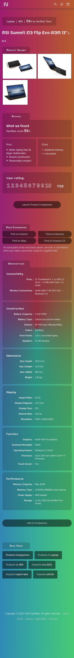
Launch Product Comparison (37, 204)
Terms (20, 619)
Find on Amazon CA (54, 240)
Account (53, 619)
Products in (48, 555)
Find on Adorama (55, 234)
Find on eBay (19, 240)
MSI (20, 21)
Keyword (42, 564)
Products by (14, 564)
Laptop (11, 21)
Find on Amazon (19, 234)
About (66, 613)
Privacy (29, 619)
